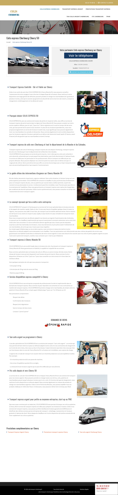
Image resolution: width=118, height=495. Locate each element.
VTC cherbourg (98, 16)
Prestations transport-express (98, 9)
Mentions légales (84, 489)
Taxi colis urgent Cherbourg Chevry (91, 432)
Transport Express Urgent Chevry (18, 432)
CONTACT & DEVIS (106, 3)
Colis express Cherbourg (49, 9)
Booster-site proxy (74, 492)
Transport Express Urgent (72, 9)
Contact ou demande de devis (81, 72)
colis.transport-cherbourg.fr (35, 489)
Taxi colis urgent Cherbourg (78, 16)
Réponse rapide (59, 324)
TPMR (108, 16)
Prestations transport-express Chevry (56, 432)
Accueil (8, 42)
